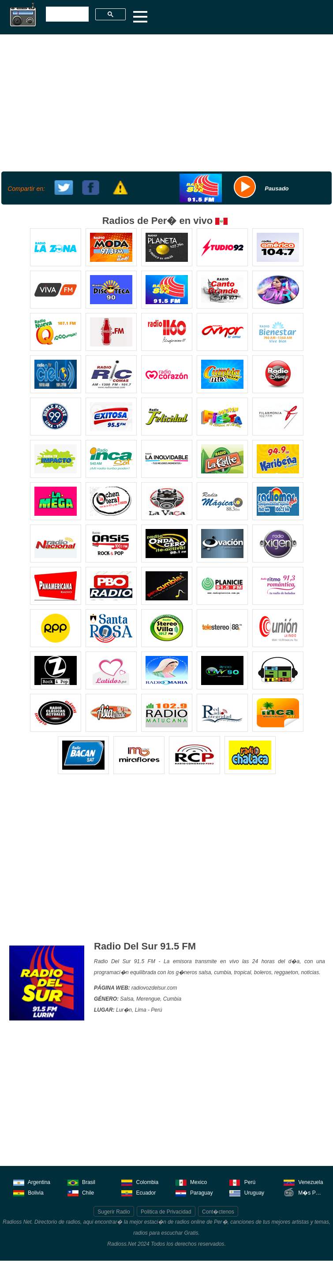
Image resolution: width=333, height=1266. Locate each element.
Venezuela (303, 1181)
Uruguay (246, 1192)
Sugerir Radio (113, 1212)
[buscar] (66, 15)
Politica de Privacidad (166, 1212)
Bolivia (28, 1192)
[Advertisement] (165, 102)
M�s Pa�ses (305, 1192)
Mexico (191, 1181)
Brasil (81, 1181)
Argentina (31, 1181)
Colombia (139, 1181)
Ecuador (138, 1192)
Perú (242, 1181)
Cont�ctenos (218, 1212)
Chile (80, 1192)
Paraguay (194, 1192)
